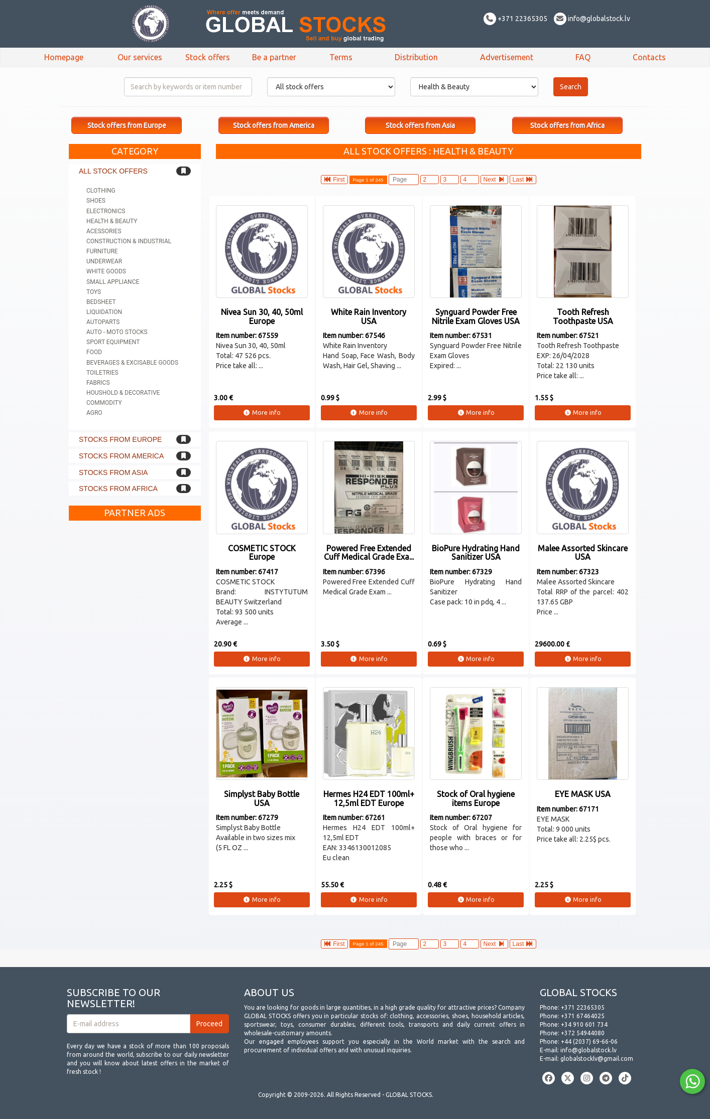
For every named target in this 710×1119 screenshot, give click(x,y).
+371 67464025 (583, 1016)
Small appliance (112, 281)
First (334, 179)
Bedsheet (101, 301)
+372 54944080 (583, 1033)
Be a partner (274, 57)
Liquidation (104, 311)
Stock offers (207, 57)
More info (262, 412)
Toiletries (102, 372)
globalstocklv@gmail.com (596, 1058)
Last (523, 179)
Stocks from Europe (120, 439)
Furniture (102, 251)
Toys (93, 291)
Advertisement (506, 57)
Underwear (104, 261)
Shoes (95, 200)
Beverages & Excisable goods (132, 362)
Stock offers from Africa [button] (567, 125)
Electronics (105, 211)
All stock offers (113, 171)
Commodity (104, 402)
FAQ (582, 57)
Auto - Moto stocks (117, 332)
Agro (94, 412)
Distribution (416, 57)
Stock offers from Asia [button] (420, 125)
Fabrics (98, 382)
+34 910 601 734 (584, 1024)
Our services (139, 57)
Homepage (63, 57)
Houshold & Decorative (123, 392)
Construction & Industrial (128, 241)
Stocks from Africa (118, 489)
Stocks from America (121, 456)
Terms (340, 57)
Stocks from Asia (113, 472)
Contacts (649, 57)
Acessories (104, 231)
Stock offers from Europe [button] (126, 125)
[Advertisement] (135, 676)
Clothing (100, 190)
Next (494, 179)
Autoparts (103, 322)
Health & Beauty (111, 221)
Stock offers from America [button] (273, 125)
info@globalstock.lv (592, 19)
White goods (106, 271)
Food (94, 352)
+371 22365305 (515, 19)
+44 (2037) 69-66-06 (589, 1041)
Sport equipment (113, 342)
